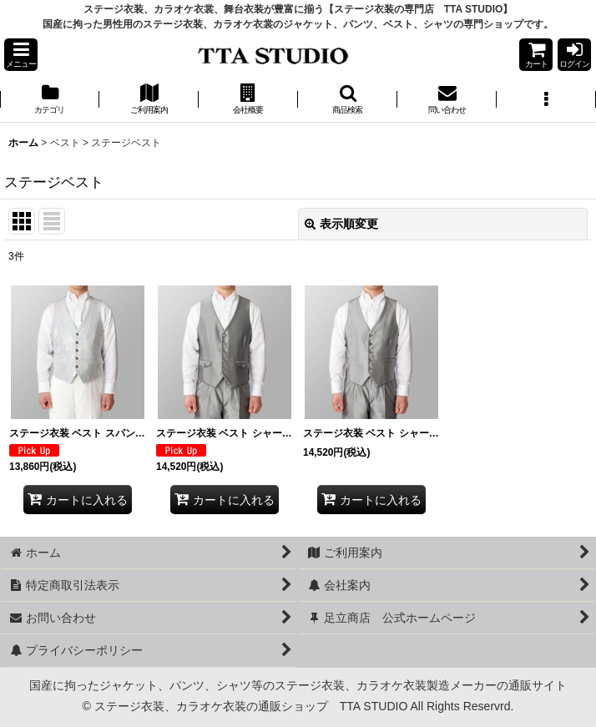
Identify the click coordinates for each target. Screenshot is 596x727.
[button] (21, 54)
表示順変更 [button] (341, 223)
